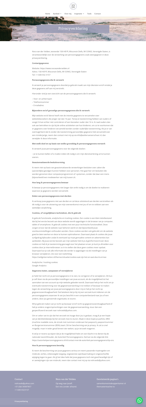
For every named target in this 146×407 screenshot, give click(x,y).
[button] (139, 400)
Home (47, 14)
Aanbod (56, 14)
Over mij (68, 14)
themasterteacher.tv (106, 386)
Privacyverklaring (21, 401)
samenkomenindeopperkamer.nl (111, 383)
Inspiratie (78, 14)
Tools (89, 14)
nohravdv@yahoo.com (24, 383)
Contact (97, 14)
